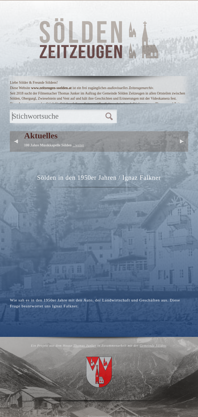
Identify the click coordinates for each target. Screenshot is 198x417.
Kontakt (167, 111)
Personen (87, 134)
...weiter (78, 165)
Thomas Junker (84, 372)
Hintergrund (85, 111)
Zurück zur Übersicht (99, 345)
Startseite (33, 111)
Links (130, 111)
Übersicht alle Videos (148, 134)
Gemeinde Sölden (153, 372)
